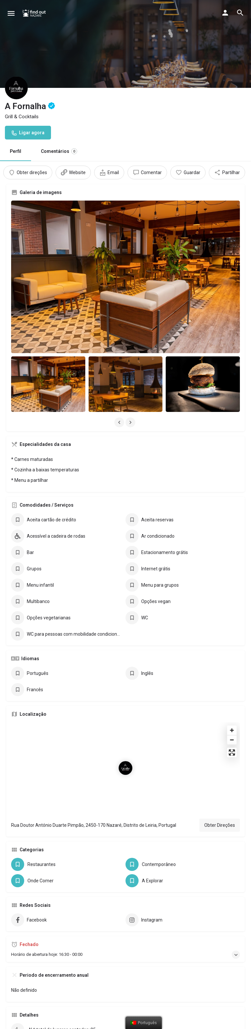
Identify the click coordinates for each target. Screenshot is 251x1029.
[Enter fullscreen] (232, 702)
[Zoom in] (232, 679)
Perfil (15, 151)
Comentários (59, 151)
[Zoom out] (232, 689)
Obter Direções (219, 774)
